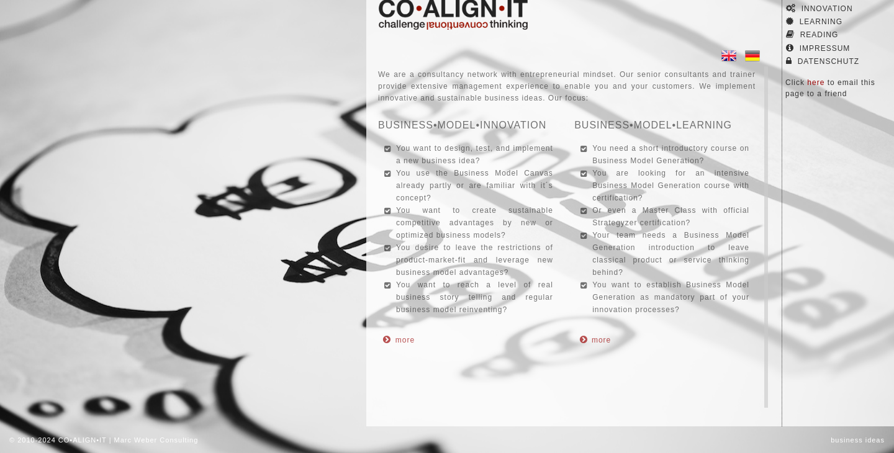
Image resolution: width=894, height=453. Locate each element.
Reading (812, 34)
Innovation (819, 8)
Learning (814, 21)
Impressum (818, 48)
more (405, 340)
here (815, 82)
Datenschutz (822, 61)
